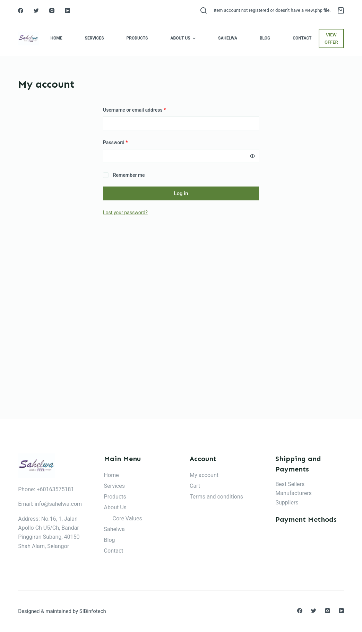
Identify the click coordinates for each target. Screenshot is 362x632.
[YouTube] (67, 10)
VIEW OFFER (331, 38)
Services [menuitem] (94, 38)
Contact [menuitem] (302, 38)
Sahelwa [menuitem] (227, 38)
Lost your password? (125, 212)
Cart (195, 486)
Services (114, 486)
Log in (181, 193)
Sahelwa (114, 529)
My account (204, 475)
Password (115, 142)
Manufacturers (293, 493)
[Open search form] (203, 10)
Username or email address (134, 110)
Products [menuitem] (137, 38)
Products (115, 496)
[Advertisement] (181, 327)
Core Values (127, 518)
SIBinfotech (92, 611)
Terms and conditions (216, 496)
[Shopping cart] (341, 10)
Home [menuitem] (56, 38)
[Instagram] (51, 10)
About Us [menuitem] (183, 38)
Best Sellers (289, 484)
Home (111, 475)
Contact (113, 550)
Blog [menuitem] (265, 38)
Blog (109, 540)
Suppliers (286, 502)
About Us (115, 507)
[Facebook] (20, 10)
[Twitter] (36, 10)
